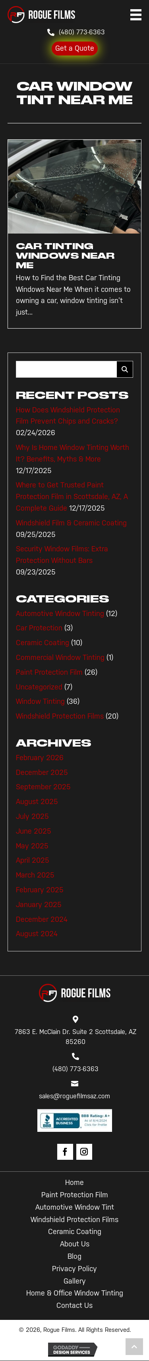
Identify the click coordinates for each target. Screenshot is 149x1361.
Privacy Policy (74, 1268)
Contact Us (74, 1305)
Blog (74, 1256)
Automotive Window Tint (74, 1207)
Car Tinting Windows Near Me (65, 255)
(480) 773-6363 (82, 32)
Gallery (75, 1281)
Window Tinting (40, 701)
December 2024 (42, 919)
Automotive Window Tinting (60, 613)
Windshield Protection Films (60, 716)
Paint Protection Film (49, 672)
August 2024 (37, 933)
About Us (74, 1244)
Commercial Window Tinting (60, 657)
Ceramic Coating (42, 642)
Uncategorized (39, 687)
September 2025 (43, 787)
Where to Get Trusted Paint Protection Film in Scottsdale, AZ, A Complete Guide (72, 497)
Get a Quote (74, 48)
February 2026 (40, 757)
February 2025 (40, 890)
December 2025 (42, 772)
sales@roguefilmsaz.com (74, 1096)
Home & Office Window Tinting (74, 1293)
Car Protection (39, 628)
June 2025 (33, 831)
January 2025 (39, 904)
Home (74, 1182)
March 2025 (35, 875)
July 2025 (32, 816)
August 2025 (37, 801)
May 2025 (32, 846)
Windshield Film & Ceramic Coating (71, 523)
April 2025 (32, 860)
